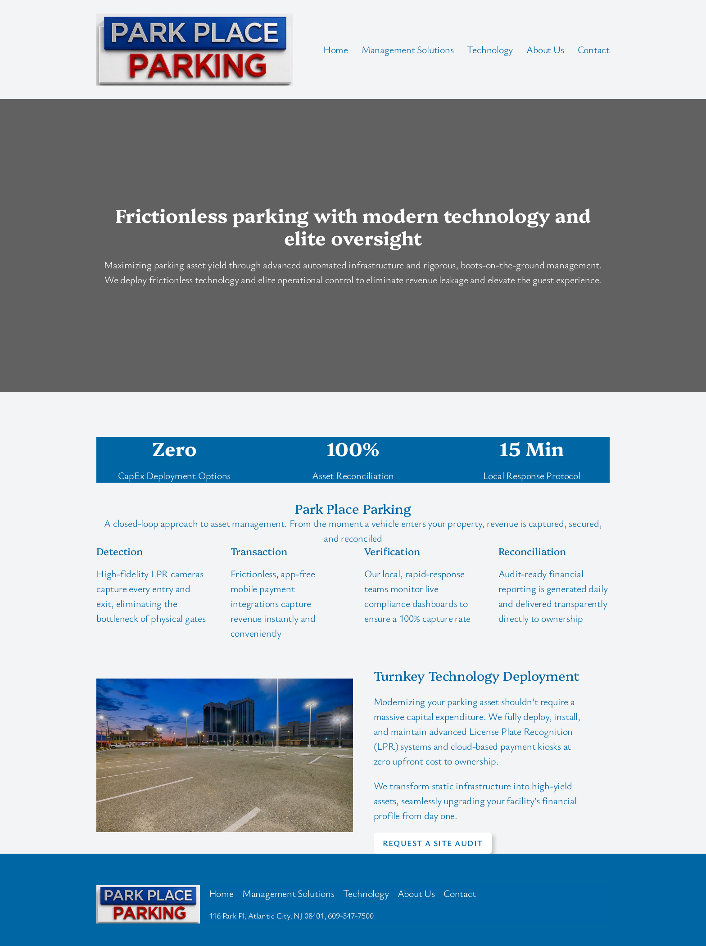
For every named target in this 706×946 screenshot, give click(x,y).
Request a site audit (433, 842)
